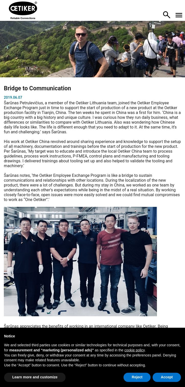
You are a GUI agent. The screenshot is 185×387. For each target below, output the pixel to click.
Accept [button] (167, 377)
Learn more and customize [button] (34, 377)
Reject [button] (137, 377)
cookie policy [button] (135, 350)
